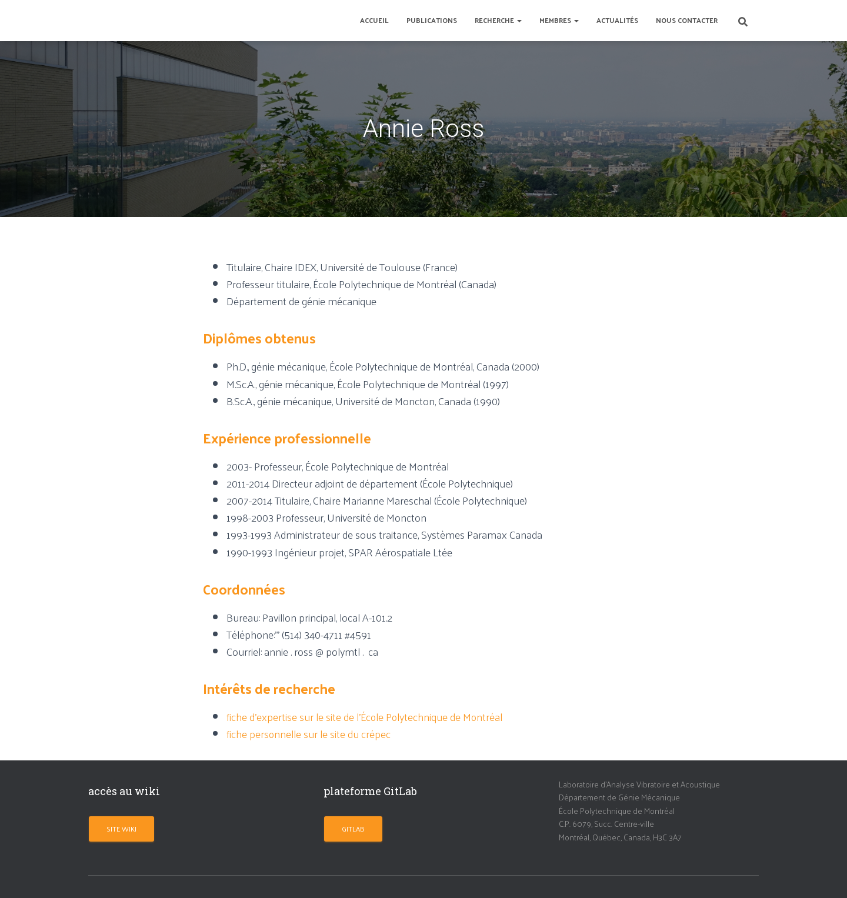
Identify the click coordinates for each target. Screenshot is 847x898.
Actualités (617, 20)
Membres (559, 20)
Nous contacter (687, 20)
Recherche (498, 20)
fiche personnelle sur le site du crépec (308, 733)
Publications (431, 20)
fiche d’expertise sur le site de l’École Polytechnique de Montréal (365, 716)
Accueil (374, 20)
